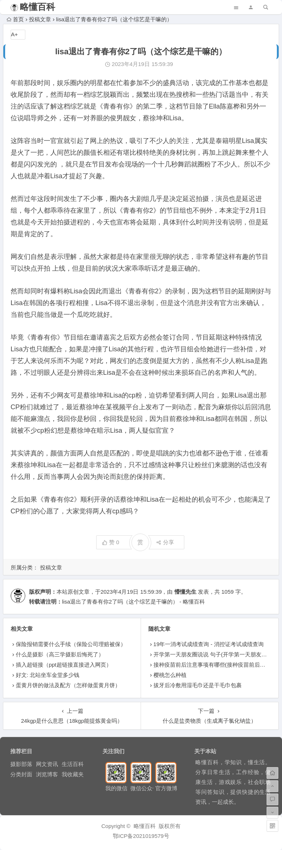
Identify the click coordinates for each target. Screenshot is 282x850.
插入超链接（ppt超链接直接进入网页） (64, 665)
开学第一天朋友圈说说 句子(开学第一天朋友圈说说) (216, 654)
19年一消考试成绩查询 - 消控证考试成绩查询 (208, 644)
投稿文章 (40, 19)
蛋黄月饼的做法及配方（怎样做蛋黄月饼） (68, 685)
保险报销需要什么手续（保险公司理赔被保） (71, 644)
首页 (15, 19)
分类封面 (21, 774)
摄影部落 (21, 764)
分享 (165, 542)
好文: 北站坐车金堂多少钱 (47, 675)
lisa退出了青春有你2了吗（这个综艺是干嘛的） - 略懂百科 (133, 601)
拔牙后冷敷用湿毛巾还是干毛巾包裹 (197, 685)
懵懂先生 (185, 592)
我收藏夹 (73, 774)
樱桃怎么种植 (170, 675)
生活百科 (73, 764)
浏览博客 (47, 774)
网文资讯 (47, 764)
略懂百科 (37, 7)
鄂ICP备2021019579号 (141, 836)
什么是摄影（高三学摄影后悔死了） (60, 654)
